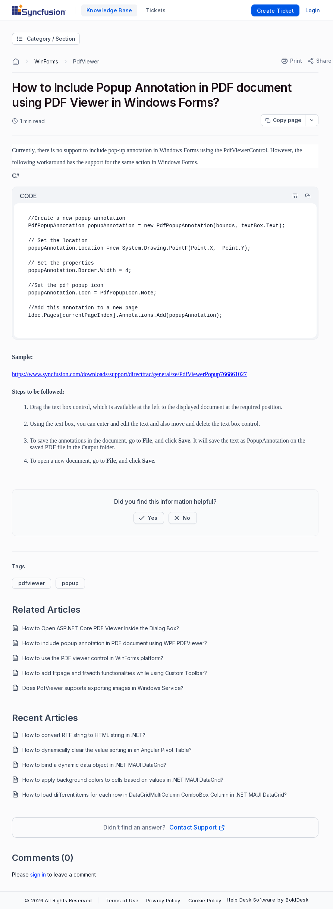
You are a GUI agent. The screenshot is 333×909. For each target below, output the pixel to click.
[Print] (292, 60)
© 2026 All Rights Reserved (58, 900)
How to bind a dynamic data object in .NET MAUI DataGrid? (94, 765)
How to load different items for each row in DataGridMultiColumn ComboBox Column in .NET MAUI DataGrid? (154, 794)
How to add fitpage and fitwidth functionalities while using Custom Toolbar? (114, 673)
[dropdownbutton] (311, 120)
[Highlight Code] (291, 196)
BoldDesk (297, 900)
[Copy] (304, 196)
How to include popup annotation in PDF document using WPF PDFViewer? (114, 643)
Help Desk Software (251, 900)
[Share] (319, 60)
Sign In (38, 874)
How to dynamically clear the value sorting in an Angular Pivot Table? (107, 750)
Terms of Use (122, 900)
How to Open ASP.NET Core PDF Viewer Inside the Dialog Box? (100, 628)
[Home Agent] (15, 61)
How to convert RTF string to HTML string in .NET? (83, 735)
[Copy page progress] (283, 120)
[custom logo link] (39, 10)
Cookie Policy (205, 900)
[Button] (183, 518)
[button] (148, 518)
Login (312, 10)
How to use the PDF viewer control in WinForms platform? (92, 658)
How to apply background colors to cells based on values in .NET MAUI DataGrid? (122, 780)
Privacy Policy (163, 900)
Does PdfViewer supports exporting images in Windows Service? (102, 688)
